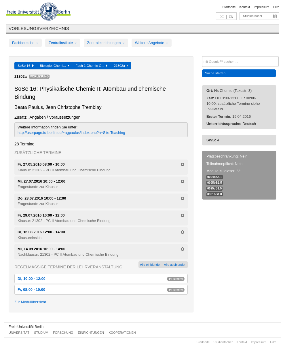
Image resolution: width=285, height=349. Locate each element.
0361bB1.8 (214, 194)
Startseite (229, 7)
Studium (41, 332)
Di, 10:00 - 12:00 (101, 278)
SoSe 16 (26, 65)
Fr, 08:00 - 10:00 (101, 289)
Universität (19, 332)
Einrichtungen (91, 332)
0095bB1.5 (214, 182)
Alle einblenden (150, 264)
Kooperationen (122, 332)
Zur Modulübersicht (30, 302)
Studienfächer (252, 16)
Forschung (63, 332)
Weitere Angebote (151, 43)
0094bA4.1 (214, 177)
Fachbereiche (25, 43)
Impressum (261, 7)
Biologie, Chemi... (54, 65)
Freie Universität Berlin (26, 327)
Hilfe (276, 7)
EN (231, 16)
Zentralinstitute (63, 43)
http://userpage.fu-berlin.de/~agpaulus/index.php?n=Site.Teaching (71, 132)
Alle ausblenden (175, 264)
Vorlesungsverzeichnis (39, 28)
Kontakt (245, 7)
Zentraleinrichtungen (106, 43)
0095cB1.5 (214, 188)
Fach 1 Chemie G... (91, 65)
